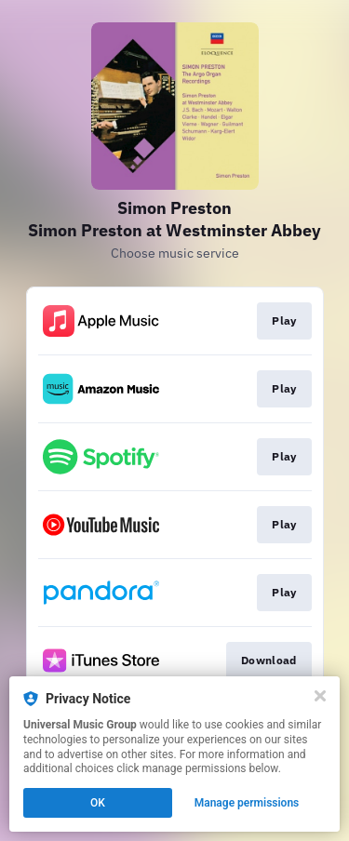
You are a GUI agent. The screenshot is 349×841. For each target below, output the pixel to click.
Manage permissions (247, 802)
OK (97, 802)
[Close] (320, 696)
